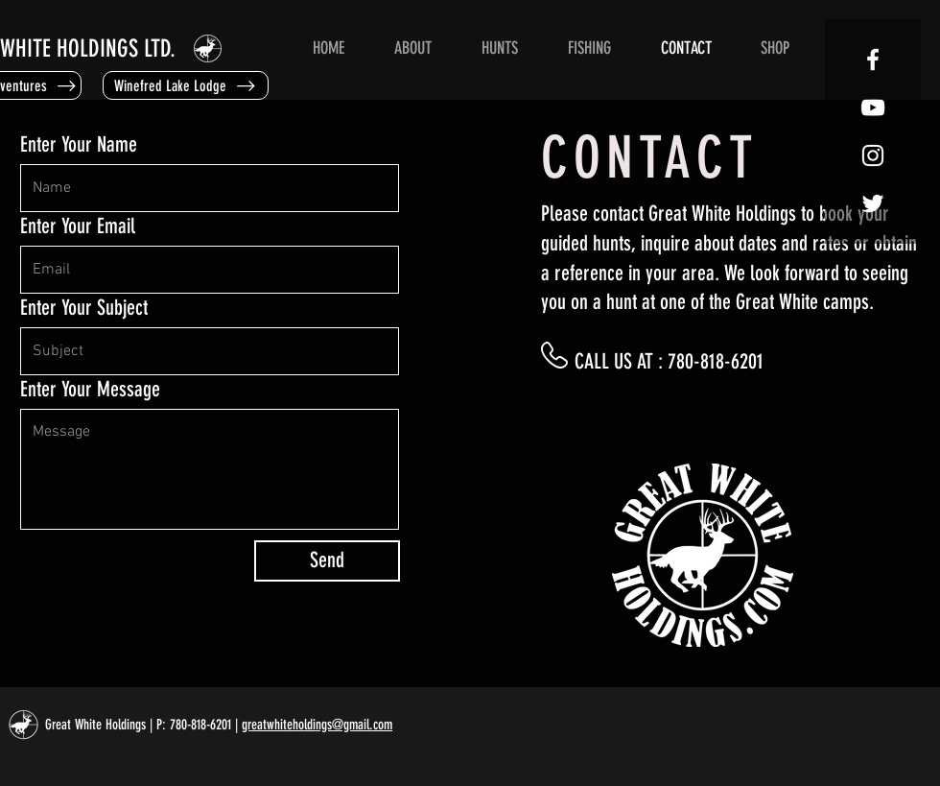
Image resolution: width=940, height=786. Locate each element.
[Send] (327, 561)
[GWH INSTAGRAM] (872, 155)
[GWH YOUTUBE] (872, 107)
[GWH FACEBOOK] (872, 59)
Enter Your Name (78, 144)
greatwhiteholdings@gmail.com (317, 724)
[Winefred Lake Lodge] (186, 85)
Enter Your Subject (84, 308)
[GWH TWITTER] (872, 203)
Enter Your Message (90, 389)
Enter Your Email (77, 226)
